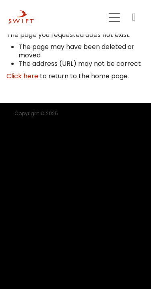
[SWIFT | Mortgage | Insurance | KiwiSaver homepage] (56, 17)
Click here (22, 76)
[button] (114, 17)
